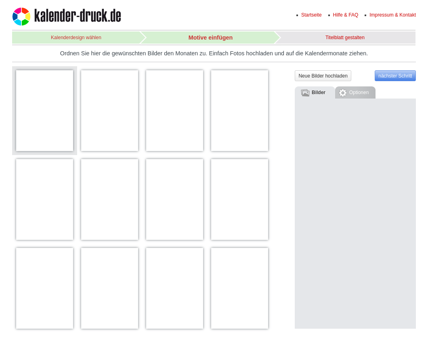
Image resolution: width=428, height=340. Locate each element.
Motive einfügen (211, 37)
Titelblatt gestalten (345, 37)
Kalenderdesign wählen (76, 37)
